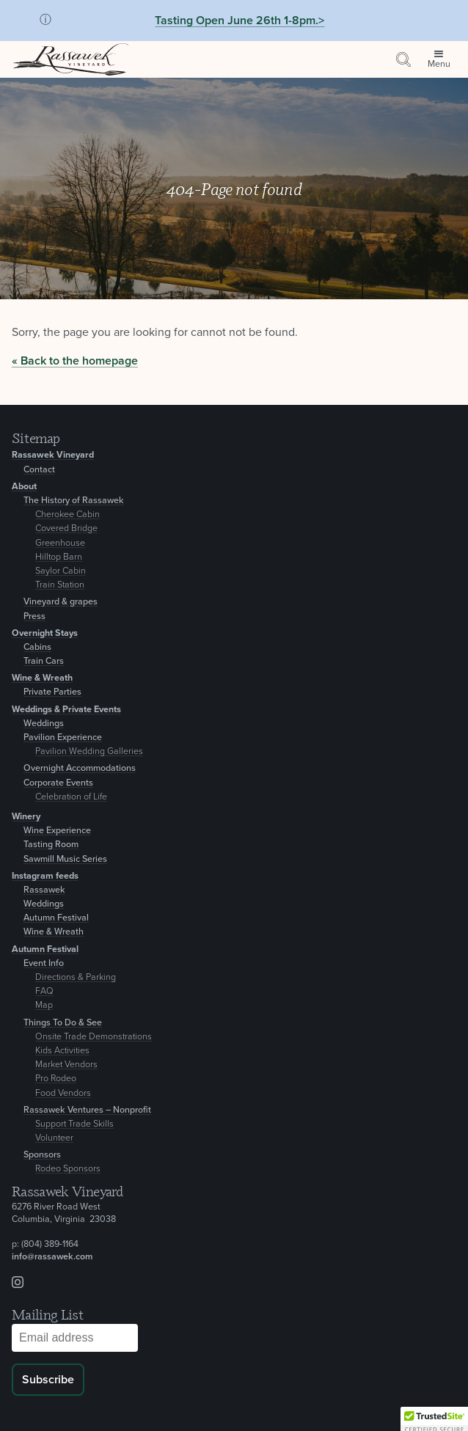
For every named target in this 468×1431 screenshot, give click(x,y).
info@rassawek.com (52, 1256)
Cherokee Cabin (67, 514)
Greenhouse (60, 543)
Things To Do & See (62, 1022)
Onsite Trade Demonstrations (93, 1036)
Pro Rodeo (55, 1078)
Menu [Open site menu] (439, 64)
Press (34, 616)
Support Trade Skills (74, 1124)
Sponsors (42, 1154)
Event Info (43, 963)
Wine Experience (57, 830)
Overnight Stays (45, 633)
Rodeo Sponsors (67, 1168)
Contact (39, 469)
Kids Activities (62, 1050)
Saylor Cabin (60, 571)
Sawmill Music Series (65, 859)
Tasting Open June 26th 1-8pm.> (239, 20)
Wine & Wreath (42, 678)
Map (44, 1005)
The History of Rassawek (73, 500)
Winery (26, 816)
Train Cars (43, 661)
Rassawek (44, 890)
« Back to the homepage (75, 361)
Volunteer (54, 1137)
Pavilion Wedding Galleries (89, 751)
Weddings (43, 723)
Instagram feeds (45, 876)
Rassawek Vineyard (53, 455)
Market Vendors (66, 1064)
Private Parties (52, 692)
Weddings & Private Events (66, 709)
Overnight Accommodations (79, 768)
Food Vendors (63, 1093)
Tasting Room (50, 844)
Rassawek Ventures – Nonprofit (87, 1110)
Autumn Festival (56, 917)
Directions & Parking (75, 977)
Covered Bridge (66, 528)
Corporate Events (58, 782)
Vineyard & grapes (60, 601)
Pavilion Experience (62, 737)
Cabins (37, 647)
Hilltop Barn (58, 557)
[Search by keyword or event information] (403, 59)
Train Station (59, 584)
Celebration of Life (71, 796)
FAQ (44, 991)
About (24, 486)
